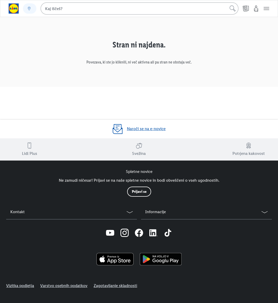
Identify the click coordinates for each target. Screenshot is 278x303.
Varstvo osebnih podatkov (63, 285)
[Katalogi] (246, 8)
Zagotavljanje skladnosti (115, 285)
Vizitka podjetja (20, 285)
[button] (266, 8)
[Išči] (232, 8)
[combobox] (139, 8)
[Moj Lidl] (256, 8)
